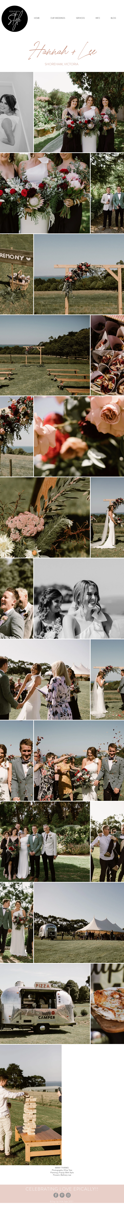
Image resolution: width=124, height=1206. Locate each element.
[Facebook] (55, 1195)
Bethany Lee (66, 1175)
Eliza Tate (68, 1170)
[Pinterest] (62, 1195)
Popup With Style (66, 1172)
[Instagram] (68, 1195)
